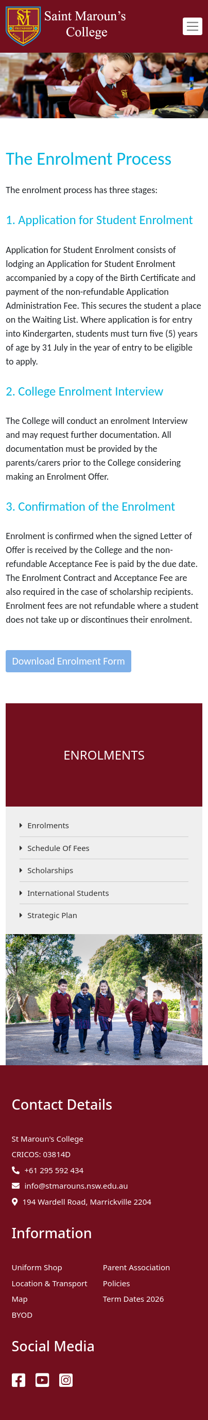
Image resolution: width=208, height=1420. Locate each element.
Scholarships (50, 870)
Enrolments (48, 825)
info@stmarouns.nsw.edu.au (76, 1185)
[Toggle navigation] (192, 26)
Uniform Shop (37, 1267)
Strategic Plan (52, 915)
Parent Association (136, 1267)
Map (20, 1298)
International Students (68, 893)
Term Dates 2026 (133, 1298)
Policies (116, 1283)
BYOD (22, 1314)
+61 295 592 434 (54, 1170)
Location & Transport (50, 1283)
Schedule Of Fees (58, 848)
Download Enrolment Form (68, 661)
